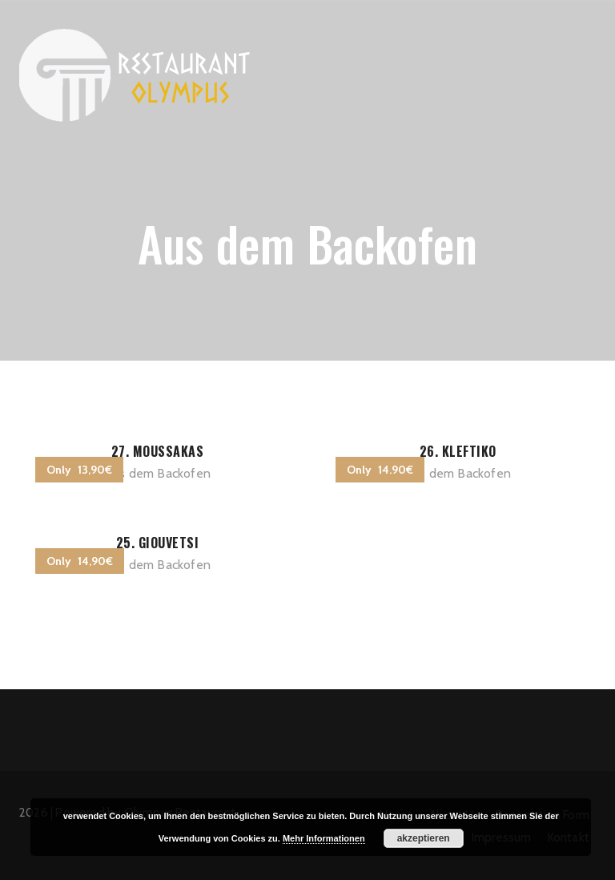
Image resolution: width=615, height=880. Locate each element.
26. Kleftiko (458, 451)
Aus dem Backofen (157, 473)
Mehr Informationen (324, 838)
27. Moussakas (157, 451)
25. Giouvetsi (157, 542)
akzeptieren (423, 838)
